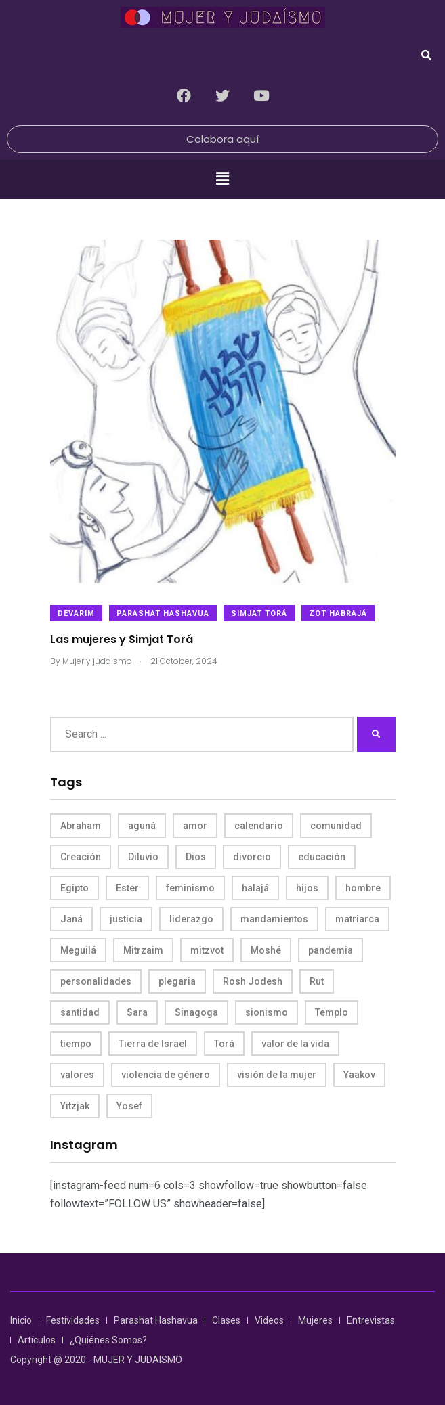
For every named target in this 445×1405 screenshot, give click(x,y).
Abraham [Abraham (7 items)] (80, 825)
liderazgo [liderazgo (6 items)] (191, 919)
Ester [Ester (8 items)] (127, 888)
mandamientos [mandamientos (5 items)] (274, 919)
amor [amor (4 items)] (195, 825)
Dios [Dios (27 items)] (196, 856)
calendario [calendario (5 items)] (258, 825)
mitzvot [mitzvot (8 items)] (207, 950)
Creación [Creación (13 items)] (80, 856)
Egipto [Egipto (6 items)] (74, 888)
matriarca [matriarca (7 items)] (357, 919)
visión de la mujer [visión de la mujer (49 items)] (276, 1074)
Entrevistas (371, 1320)
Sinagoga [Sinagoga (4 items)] (196, 1012)
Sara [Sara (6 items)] (137, 1012)
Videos (269, 1320)
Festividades (73, 1320)
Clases (226, 1320)
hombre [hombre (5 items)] (363, 888)
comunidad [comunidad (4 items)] (336, 825)
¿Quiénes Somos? (108, 1340)
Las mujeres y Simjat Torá (121, 638)
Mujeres (315, 1320)
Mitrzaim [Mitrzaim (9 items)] (143, 950)
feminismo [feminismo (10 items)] (190, 888)
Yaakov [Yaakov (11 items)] (359, 1074)
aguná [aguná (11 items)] (142, 825)
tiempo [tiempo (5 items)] (75, 1043)
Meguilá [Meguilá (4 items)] (78, 950)
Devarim (76, 613)
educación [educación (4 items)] (321, 856)
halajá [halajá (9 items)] (255, 888)
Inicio (21, 1320)
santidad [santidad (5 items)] (80, 1012)
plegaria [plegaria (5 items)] (177, 981)
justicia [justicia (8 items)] (126, 919)
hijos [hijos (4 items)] (307, 888)
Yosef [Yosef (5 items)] (129, 1105)
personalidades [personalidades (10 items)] (95, 981)
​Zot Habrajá (338, 613)
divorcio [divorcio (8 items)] (252, 856)
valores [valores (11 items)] (77, 1074)
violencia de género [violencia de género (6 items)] (165, 1074)
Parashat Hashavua (162, 613)
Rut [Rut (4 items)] (317, 981)
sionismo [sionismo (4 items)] (266, 1012)
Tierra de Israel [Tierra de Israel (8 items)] (153, 1043)
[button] (222, 179)
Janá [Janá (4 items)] (71, 919)
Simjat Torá (259, 613)
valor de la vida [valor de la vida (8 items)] (295, 1043)
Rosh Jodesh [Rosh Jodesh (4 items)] (252, 981)
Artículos (37, 1340)
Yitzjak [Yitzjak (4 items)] (74, 1105)
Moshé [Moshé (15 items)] (266, 950)
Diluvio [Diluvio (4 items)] (143, 856)
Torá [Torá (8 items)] (224, 1043)
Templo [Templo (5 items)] (331, 1012)
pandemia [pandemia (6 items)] (330, 950)
